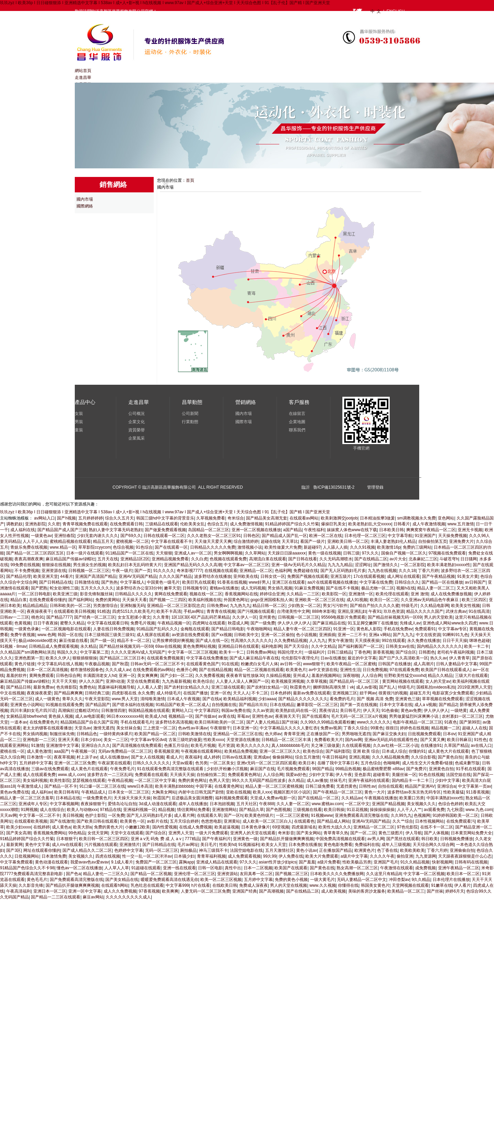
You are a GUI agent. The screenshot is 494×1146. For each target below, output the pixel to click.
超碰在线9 (270, 541)
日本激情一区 (39, 757)
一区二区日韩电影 (34, 594)
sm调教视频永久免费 (416, 518)
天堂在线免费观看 (143, 681)
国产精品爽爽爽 (68, 693)
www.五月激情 (460, 524)
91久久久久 (163, 570)
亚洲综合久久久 (95, 745)
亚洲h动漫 (115, 681)
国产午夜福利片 (216, 838)
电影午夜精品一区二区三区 (417, 722)
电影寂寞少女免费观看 (452, 693)
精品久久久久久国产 (424, 611)
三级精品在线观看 (161, 524)
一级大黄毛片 (322, 879)
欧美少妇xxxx (18, 827)
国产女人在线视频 (147, 757)
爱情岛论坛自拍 (122, 803)
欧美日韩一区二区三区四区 (103, 838)
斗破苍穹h (448, 559)
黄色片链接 (24, 663)
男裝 (79, 421)
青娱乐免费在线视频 (28, 547)
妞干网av (368, 693)
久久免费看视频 (209, 675)
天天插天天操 (182, 774)
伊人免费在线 (291, 856)
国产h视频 (66, 518)
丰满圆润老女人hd (99, 675)
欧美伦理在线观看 (392, 594)
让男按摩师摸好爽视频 (172, 640)
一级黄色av (41, 535)
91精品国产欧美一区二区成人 (183, 704)
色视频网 (422, 815)
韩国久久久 (67, 652)
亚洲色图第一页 (28, 658)
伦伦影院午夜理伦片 (299, 658)
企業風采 (136, 438)
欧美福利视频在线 (204, 599)
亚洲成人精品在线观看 (216, 862)
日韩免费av (217, 605)
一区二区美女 (222, 763)
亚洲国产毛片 (386, 862)
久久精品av (351, 798)
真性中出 (233, 868)
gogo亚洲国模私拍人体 (271, 599)
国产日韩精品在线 (55, 582)
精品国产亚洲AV (420, 786)
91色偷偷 (389, 710)
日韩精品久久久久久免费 (212, 547)
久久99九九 (401, 815)
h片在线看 (200, 885)
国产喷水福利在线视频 (132, 704)
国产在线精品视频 (215, 669)
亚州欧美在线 (245, 576)
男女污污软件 (335, 605)
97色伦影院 (407, 827)
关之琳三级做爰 (325, 745)
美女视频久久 (80, 856)
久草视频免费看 (210, 518)
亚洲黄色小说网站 (26, 704)
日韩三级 (351, 553)
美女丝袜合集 (128, 728)
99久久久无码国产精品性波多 (259, 780)
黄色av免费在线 (14, 792)
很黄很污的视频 (392, 693)
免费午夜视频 (22, 634)
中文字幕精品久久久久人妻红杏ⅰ (289, 728)
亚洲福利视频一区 (139, 809)
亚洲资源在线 (54, 570)
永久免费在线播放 (423, 640)
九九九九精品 (340, 564)
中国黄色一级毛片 (163, 582)
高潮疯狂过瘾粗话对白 (78, 710)
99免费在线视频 (24, 564)
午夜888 (266, 803)
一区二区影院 (412, 564)
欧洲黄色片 (364, 850)
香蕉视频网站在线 (241, 594)
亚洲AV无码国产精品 (138, 576)
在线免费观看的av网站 (153, 669)
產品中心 (85, 402)
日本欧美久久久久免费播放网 (337, 873)
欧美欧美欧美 (412, 850)
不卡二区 (259, 693)
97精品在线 (110, 809)
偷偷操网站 (282, 757)
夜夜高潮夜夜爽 (28, 559)
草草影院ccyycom (94, 547)
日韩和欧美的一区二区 (70, 605)
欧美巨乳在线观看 (198, 582)
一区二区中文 (357, 803)
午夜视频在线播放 (380, 798)
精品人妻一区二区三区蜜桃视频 (274, 786)
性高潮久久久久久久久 (251, 640)
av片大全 (397, 559)
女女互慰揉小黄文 (134, 617)
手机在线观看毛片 (136, 722)
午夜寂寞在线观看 (114, 763)
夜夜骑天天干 (287, 716)
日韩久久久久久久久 (151, 763)
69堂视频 (280, 827)
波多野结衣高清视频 (173, 722)
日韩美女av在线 (400, 646)
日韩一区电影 (210, 868)
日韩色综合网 (68, 675)
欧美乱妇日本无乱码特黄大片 (135, 564)
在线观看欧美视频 (30, 821)
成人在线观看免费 (39, 774)
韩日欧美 (429, 838)
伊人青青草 (459, 658)
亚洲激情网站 (224, 809)
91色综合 (144, 547)
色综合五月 (217, 524)
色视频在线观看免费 (228, 559)
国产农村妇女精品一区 (267, 687)
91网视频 (29, 809)
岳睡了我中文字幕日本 (337, 763)
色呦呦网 (391, 763)
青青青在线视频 (221, 611)
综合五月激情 (307, 757)
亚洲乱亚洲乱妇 (352, 611)
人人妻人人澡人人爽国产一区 (242, 681)
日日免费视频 (375, 669)
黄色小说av (306, 850)
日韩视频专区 (195, 588)
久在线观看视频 (356, 745)
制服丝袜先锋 (62, 733)
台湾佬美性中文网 (293, 611)
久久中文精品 (323, 646)
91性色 (480, 739)
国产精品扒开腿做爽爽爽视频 (287, 838)
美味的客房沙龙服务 (366, 891)
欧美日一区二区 (384, 599)
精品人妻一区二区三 (435, 588)
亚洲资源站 (227, 873)
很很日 (392, 728)
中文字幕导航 (400, 535)
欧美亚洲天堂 (45, 576)
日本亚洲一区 (245, 728)
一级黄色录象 (26, 628)
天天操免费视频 (452, 535)
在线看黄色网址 (228, 786)
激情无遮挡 (103, 728)
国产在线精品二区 (370, 559)
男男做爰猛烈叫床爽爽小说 (414, 716)
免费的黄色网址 (192, 780)
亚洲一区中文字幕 (84, 891)
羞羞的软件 (16, 675)
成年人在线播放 (192, 803)
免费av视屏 (330, 728)
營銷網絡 (245, 402)
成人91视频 (356, 599)
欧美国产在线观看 (290, 868)
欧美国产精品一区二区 (155, 733)
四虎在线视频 (107, 856)
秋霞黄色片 (300, 687)
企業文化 (136, 421)
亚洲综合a (446, 786)
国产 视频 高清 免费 (375, 698)
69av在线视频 (168, 646)
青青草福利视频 (211, 856)
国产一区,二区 (363, 833)
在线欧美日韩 (224, 885)
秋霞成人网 (238, 623)
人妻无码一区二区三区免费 (205, 891)
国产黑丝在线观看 (402, 838)
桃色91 (37, 617)
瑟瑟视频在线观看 (88, 780)
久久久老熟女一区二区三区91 (214, 535)
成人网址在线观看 (403, 576)
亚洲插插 (327, 634)
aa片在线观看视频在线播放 (332, 582)
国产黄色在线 (322, 868)
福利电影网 (271, 646)
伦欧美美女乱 (192, 524)
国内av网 (353, 739)
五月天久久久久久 (97, 588)
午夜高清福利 (18, 891)
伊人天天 (371, 710)
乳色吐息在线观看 (147, 885)
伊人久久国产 (91, 681)
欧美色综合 (203, 681)
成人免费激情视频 (246, 524)
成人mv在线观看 (67, 844)
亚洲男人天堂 (180, 833)
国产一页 (142, 570)
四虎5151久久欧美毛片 (133, 611)
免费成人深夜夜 (253, 885)
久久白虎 (199, 559)
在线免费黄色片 (44, 722)
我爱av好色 (296, 774)
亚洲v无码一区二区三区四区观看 (266, 763)
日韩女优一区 (272, 576)
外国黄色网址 (236, 599)
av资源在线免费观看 (190, 634)
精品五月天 (103, 541)
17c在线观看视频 (369, 576)
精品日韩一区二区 (268, 605)
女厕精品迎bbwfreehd (26, 716)
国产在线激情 (62, 821)
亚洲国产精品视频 (388, 803)
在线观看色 (304, 821)
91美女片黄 (467, 576)
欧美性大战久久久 (334, 827)
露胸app (186, 862)
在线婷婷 (41, 827)
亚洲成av (262, 757)
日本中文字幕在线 (395, 704)
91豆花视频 (357, 809)
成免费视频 (425, 868)
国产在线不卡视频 (342, 588)
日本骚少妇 (184, 856)
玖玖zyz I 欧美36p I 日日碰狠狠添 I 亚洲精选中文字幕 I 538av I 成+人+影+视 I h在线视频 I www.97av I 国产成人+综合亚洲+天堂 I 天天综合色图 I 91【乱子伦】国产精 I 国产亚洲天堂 (165, 2)
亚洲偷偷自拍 (462, 850)
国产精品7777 (59, 617)
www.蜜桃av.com (326, 803)
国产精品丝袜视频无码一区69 (395, 617)
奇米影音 (286, 833)
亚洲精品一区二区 (255, 570)
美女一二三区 (116, 739)
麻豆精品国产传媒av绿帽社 (70, 559)
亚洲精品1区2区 (135, 559)
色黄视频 (22, 623)
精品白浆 (18, 599)
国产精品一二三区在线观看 (55, 897)
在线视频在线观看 (220, 570)
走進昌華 (83, 77)
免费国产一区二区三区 (156, 862)
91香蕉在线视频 (231, 582)
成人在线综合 (52, 809)
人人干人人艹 (409, 809)
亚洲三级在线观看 (227, 687)
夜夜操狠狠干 (93, 803)
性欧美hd (227, 844)
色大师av (273, 733)
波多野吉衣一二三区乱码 (109, 774)
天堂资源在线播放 (242, 739)
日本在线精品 (282, 704)
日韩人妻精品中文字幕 (456, 663)
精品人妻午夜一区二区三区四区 (302, 628)
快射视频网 (442, 862)
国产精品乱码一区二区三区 (354, 681)
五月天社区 (246, 803)
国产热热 (109, 582)
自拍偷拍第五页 (432, 541)
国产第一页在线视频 (358, 704)
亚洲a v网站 (380, 634)
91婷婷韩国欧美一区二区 (455, 815)
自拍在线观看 (390, 786)
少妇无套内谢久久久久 (97, 535)
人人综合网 (371, 675)
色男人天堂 (219, 780)
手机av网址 (194, 611)
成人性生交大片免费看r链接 (427, 763)
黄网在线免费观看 (170, 594)
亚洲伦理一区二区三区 (194, 873)
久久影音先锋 (31, 885)
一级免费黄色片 (97, 798)
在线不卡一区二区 (436, 827)
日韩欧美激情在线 (194, 733)
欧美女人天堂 (273, 844)
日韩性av (367, 786)
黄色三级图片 (390, 833)
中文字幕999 (177, 885)
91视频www (321, 815)
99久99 (270, 856)
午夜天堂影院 (97, 698)
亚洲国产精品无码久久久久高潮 (193, 564)
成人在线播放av (114, 757)
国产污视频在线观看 (255, 611)
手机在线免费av (398, 628)
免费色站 (87, 687)
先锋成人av (410, 623)
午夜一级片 (122, 570)
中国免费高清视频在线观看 (340, 838)
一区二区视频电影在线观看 (66, 628)
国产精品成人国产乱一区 (284, 535)
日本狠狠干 (66, 838)
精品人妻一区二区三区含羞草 (27, 798)
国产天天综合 (296, 646)
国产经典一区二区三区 (94, 617)
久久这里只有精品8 (383, 873)
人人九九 (317, 640)
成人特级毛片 (168, 693)
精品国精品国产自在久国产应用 (89, 722)
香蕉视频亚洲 (166, 751)
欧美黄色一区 (132, 821)
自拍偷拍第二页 (211, 774)
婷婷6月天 (454, 891)
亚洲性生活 (350, 669)
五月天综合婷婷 (184, 821)
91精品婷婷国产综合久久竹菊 (292, 524)
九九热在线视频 (382, 570)
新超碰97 (312, 547)
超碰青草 (381, 774)
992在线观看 (393, 640)
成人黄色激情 (39, 751)
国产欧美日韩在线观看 (97, 821)
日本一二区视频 (258, 868)
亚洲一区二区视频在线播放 (256, 529)
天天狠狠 (164, 553)
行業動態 (190, 421)
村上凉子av (87, 757)
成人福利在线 (22, 529)
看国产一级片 (312, 541)
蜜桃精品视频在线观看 (70, 541)
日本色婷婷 (280, 693)
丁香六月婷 (428, 570)
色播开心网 (186, 669)
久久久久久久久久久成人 (128, 897)
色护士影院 (95, 815)
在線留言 (297, 413)
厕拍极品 (188, 850)
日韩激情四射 (113, 710)
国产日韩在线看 (302, 559)
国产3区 (13, 850)
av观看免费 (434, 809)
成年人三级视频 (395, 844)
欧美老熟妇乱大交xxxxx (369, 524)
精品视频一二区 (445, 728)
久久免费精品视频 (290, 640)
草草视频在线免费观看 (442, 698)
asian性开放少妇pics (277, 862)
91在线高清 (479, 611)
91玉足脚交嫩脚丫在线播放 (372, 623)
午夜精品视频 (120, 780)
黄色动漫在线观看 (51, 862)
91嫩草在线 (441, 885)
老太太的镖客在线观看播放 (47, 728)
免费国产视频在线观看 (307, 576)
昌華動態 (192, 402)
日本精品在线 (68, 798)
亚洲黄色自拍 (441, 768)
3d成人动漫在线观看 (157, 803)
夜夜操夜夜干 (39, 611)
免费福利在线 (367, 844)
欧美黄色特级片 (259, 815)
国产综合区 (406, 652)
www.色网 (46, 634)
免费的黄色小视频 (291, 879)
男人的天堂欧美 (438, 617)
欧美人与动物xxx (82, 809)
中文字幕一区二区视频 (424, 873)
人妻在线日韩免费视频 (113, 628)
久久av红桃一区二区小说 (396, 745)
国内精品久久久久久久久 (439, 646)
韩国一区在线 (70, 634)
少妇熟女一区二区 (304, 605)
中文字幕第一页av (474, 786)
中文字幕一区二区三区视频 (192, 652)
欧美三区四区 (474, 599)
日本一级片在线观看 (84, 553)
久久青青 (161, 617)
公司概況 (136, 413)
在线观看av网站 (304, 518)
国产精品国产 (97, 704)
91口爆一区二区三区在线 (102, 786)
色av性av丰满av (193, 728)
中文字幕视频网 (64, 803)
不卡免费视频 (26, 570)
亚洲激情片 (129, 844)
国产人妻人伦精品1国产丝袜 (272, 722)
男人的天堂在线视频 (288, 885)
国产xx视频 (221, 634)
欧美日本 (306, 763)
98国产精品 (322, 768)
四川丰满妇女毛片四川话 (33, 710)
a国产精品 (292, 529)
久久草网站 (255, 553)
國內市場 (85, 199)
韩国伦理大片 (290, 652)
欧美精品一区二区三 (405, 891)
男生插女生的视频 (89, 564)
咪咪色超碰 (479, 640)
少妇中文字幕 (321, 774)
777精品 (192, 838)
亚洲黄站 (232, 821)
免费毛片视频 (142, 623)
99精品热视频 (348, 768)
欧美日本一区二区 (463, 873)
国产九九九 (403, 634)
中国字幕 (204, 786)
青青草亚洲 (294, 733)
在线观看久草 (209, 815)
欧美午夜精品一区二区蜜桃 (351, 663)
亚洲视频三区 (344, 693)
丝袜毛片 (338, 780)
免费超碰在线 (305, 570)
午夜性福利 (314, 529)
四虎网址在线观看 (208, 623)
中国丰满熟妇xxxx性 (444, 798)
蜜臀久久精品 (72, 623)
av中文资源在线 (323, 669)
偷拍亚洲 (405, 856)
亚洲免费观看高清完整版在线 (361, 815)
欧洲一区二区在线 (325, 535)
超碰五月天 (420, 693)
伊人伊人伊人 (436, 710)
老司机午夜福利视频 (455, 652)
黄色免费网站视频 (199, 646)
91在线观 (230, 663)
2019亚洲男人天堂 (474, 687)
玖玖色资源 (394, 611)
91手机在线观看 (470, 768)
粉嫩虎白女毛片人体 (259, 663)
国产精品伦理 (18, 576)
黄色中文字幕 (37, 844)
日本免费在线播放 (305, 844)
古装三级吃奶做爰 (184, 739)
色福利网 (283, 570)
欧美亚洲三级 (65, 594)
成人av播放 (317, 780)
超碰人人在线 (474, 728)
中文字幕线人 (132, 582)
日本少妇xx (91, 739)
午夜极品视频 (97, 663)
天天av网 (8, 815)
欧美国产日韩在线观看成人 (445, 669)
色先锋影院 (66, 687)
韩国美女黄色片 (375, 885)
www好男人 (259, 582)
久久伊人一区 (244, 617)
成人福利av (41, 792)
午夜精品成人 (93, 792)
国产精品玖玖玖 (253, 704)
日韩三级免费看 (319, 786)
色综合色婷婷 (450, 803)
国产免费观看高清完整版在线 (76, 879)
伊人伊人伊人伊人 (294, 623)
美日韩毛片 (350, 710)
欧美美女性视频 (465, 605)
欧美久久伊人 (58, 658)
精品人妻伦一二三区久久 (105, 873)
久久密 (54, 524)
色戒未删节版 (467, 763)
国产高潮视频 (271, 891)
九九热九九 (240, 605)
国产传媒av (205, 716)
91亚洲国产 (425, 535)
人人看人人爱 (149, 687)
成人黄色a (61, 827)
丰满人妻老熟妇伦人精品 (393, 541)
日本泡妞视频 (222, 803)
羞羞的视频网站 (325, 675)
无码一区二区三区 (161, 850)
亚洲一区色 (220, 693)
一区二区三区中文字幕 (155, 780)
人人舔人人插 (335, 547)
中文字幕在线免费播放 (206, 658)
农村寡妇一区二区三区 (462, 716)
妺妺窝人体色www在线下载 (352, 529)
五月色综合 (371, 763)
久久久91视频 (362, 547)
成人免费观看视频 (244, 856)
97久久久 (370, 553)
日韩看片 (401, 524)
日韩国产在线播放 (394, 663)
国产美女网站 (308, 833)
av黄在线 (226, 716)
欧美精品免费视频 (240, 751)
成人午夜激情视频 (428, 524)
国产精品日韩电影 (227, 628)
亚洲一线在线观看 (179, 868)
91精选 (103, 611)
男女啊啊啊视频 (228, 553)
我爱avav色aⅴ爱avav (89, 862)
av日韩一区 (290, 663)
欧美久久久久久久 (252, 745)
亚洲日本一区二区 (49, 891)
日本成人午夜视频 (183, 698)
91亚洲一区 (343, 628)
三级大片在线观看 (471, 675)
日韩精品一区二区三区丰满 (286, 739)
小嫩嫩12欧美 (137, 827)
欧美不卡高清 (168, 611)
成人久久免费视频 (120, 891)
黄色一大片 (374, 792)
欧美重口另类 (411, 798)
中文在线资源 (428, 634)
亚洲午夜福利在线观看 (368, 780)
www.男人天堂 (125, 698)
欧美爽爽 (170, 891)
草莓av (243, 716)
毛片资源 (226, 745)
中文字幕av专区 (452, 628)
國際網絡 (85, 206)
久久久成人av (117, 669)
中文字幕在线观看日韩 (107, 623)
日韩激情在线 (86, 582)
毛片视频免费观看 (293, 768)
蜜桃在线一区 (12, 751)
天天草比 (290, 541)
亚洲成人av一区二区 (193, 553)
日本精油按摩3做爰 (377, 518)
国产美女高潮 (18, 833)
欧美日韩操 (334, 809)
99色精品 (76, 833)
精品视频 (166, 809)
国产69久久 (130, 535)
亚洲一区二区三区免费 (74, 763)
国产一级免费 (262, 623)
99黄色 (376, 728)
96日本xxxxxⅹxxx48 (125, 716)
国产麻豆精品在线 (329, 623)
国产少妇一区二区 (176, 675)
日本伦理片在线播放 (451, 879)
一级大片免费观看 (211, 833)
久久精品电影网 (434, 605)
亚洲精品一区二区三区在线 (237, 733)
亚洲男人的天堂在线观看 (252, 833)
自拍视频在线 (224, 704)
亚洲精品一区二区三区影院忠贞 (175, 605)
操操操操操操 (382, 809)
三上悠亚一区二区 (159, 728)
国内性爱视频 (164, 827)
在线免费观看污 (460, 821)
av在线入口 (481, 745)
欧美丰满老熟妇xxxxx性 (448, 564)
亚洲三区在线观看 (288, 582)
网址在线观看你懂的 (41, 850)
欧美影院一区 (334, 594)
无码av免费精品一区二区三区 (125, 751)
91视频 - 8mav (13, 646)
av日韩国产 (475, 582)
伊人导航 (413, 833)
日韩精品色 (87, 733)
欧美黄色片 (296, 669)
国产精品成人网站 (333, 821)
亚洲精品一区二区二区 (374, 827)
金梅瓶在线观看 (194, 628)
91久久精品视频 (415, 862)
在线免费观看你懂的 (47, 599)
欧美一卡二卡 (476, 646)
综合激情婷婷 (246, 541)
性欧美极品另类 (356, 862)
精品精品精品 (35, 605)
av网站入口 (44, 518)
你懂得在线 (348, 885)
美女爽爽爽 (147, 675)
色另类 (201, 763)
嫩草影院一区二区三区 (317, 704)
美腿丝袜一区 (404, 774)
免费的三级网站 (417, 547)
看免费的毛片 (342, 698)
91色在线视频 (431, 774)
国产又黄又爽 (432, 739)
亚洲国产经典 (244, 891)
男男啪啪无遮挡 (356, 733)
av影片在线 (157, 821)
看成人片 (174, 757)
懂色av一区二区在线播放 (79, 868)
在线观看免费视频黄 (165, 658)
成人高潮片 (423, 663)
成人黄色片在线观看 (89, 768)
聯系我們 (297, 430)
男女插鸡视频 (35, 733)
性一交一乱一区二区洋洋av (147, 856)
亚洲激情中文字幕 (62, 745)
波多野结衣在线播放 (212, 576)
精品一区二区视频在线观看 (259, 669)
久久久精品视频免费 (390, 757)
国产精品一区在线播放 (442, 582)
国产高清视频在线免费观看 (137, 745)
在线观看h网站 (114, 885)
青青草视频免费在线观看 (85, 524)
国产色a (73, 873)
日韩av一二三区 (14, 617)
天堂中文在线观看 (126, 833)
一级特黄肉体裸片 (115, 733)
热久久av (438, 658)
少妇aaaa (267, 698)
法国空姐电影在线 (246, 850)
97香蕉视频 (149, 891)
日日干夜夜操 (45, 623)
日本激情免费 (54, 856)
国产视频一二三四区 (167, 599)
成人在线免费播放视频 (451, 594)
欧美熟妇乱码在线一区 (296, 710)
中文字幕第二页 (94, 652)
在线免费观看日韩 (126, 524)
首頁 (190, 180)
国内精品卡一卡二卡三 (412, 780)
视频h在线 (405, 588)
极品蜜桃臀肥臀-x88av (383, 768)
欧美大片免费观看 (321, 856)
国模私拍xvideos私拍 (435, 687)
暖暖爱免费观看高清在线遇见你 (169, 879)
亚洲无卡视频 (470, 529)
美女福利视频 (35, 780)
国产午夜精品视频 (438, 576)
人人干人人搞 (35, 541)
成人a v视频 (425, 704)
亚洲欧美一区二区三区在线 (319, 599)
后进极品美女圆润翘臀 (192, 798)
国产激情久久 (385, 564)
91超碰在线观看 (146, 868)
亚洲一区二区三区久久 (280, 751)
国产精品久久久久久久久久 (303, 698)
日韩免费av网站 (260, 652)
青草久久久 (72, 698)
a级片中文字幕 (354, 856)
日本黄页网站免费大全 (471, 833)
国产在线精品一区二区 (318, 798)
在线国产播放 (195, 693)
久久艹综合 (402, 821)
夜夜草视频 (64, 757)
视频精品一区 (180, 716)
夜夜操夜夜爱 (39, 693)
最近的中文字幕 (362, 658)
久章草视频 (316, 681)
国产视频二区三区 (291, 873)
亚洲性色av (262, 716)
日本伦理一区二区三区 (365, 535)
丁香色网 (362, 652)
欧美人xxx (262, 792)
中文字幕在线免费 (376, 582)
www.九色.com (479, 809)
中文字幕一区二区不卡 (39, 815)
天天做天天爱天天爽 (213, 541)
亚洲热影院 (35, 524)
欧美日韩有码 (66, 792)
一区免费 (116, 815)
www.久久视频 (322, 885)
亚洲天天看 (68, 739)
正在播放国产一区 (322, 733)
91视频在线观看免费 (64, 704)
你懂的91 (417, 751)
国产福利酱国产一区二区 (360, 646)
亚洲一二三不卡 (352, 634)
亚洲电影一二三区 (39, 739)
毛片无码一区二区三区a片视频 (359, 716)
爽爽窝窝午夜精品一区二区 (431, 529)
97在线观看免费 (404, 669)
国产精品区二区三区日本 (122, 658)
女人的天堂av (437, 681)
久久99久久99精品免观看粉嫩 (327, 722)
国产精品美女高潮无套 (266, 518)
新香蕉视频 (383, 652)
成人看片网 (184, 815)
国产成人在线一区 (212, 640)
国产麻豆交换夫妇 (389, 733)
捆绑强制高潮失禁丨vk (333, 687)
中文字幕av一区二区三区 (246, 564)
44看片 (66, 576)
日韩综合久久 (407, 582)
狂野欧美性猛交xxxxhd (405, 675)
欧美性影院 (60, 780)
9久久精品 (421, 879)
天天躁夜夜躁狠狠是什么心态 (465, 856)
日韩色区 (251, 535)
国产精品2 (448, 704)
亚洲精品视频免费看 (170, 559)
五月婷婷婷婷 (90, 518)
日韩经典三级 (97, 693)
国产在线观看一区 (171, 547)
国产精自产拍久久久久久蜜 (374, 605)
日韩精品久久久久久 (133, 594)
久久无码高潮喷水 (335, 559)
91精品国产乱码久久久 (157, 628)
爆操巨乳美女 (333, 524)
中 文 (376, 11)
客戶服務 (299, 402)
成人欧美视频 (333, 891)
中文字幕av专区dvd (148, 739)
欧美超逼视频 (226, 827)
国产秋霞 (120, 663)
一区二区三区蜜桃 (292, 815)
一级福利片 (314, 652)
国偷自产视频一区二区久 (403, 553)
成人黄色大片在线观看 (448, 751)
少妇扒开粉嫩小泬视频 (227, 768)
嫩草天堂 (172, 588)
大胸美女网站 (164, 792)
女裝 (79, 413)
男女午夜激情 (340, 640)
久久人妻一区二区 (293, 803)
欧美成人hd (155, 716)
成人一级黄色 (47, 698)
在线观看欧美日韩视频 (74, 611)
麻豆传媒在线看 (73, 640)
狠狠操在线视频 (56, 564)
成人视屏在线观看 (153, 634)
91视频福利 (248, 844)
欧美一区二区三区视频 (221, 879)
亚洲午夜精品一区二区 (458, 868)
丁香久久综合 (355, 728)
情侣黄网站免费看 (193, 809)
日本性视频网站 (429, 821)
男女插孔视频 (280, 588)
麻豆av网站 (93, 897)
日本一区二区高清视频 (47, 669)
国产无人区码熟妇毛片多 (343, 570)
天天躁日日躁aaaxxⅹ (287, 553)
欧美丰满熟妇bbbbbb (174, 786)
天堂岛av (82, 728)
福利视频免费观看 (231, 798)
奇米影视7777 (189, 570)
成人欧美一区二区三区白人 (267, 821)
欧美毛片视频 (203, 745)
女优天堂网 (97, 833)
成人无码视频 (253, 588)
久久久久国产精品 (175, 576)
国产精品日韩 (18, 687)
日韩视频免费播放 (456, 838)
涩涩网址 (363, 564)
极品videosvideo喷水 (38, 640)
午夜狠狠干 (220, 728)
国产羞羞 (307, 862)
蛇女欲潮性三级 (64, 588)
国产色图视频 (278, 809)
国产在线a (211, 698)
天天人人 (241, 693)
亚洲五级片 (340, 576)
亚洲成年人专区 (33, 803)
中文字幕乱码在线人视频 (60, 663)
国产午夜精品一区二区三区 (337, 792)
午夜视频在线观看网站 (201, 751)
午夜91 (374, 611)
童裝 (79, 430)
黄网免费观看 (41, 675)
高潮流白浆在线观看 (267, 559)
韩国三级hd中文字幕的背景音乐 (165, 518)
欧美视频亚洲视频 (287, 681)
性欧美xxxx (213, 739)
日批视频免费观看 (424, 733)
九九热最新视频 (176, 681)
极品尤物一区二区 (377, 588)
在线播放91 (431, 745)
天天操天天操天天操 (132, 798)
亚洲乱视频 (359, 757)
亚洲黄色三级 (407, 698)
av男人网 (375, 838)
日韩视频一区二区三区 (88, 570)
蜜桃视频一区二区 (132, 541)
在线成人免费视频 (195, 827)
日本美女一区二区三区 (128, 792)
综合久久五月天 (119, 518)
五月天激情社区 (279, 850)
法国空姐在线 (458, 774)
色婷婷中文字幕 (128, 850)
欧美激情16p (388, 547)
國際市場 (243, 421)
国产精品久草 (251, 809)
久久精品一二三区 (302, 594)
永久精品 (88, 646)
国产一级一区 (102, 640)
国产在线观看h (315, 716)
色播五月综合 (176, 745)
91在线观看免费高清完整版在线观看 (170, 768)
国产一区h (233, 815)
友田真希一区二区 (256, 873)
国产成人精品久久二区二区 (87, 850)
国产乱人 (387, 687)
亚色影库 (362, 774)
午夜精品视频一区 (173, 623)
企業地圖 (297, 421)
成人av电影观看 (89, 716)
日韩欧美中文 (246, 634)
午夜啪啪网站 (259, 628)
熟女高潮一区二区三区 (357, 868)
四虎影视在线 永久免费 (133, 693)
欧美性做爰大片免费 (283, 547)
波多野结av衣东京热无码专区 (414, 792)
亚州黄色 (267, 617)
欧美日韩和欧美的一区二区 (219, 722)
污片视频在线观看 (100, 844)
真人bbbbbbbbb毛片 (289, 745)
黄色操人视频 (60, 716)
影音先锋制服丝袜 (96, 594)
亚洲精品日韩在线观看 (238, 646)
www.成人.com (71, 774)
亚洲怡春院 (64, 535)
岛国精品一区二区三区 (208, 529)
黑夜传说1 (328, 710)
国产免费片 (416, 768)
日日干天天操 (455, 640)
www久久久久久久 (373, 722)
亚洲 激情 (419, 594)
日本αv (449, 733)
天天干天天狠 (64, 681)
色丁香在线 (387, 850)
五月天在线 (107, 559)
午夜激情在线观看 (396, 868)
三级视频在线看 (307, 809)
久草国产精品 (456, 745)
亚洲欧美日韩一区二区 (347, 541)
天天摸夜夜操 (367, 640)
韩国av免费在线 (235, 710)
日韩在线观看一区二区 (164, 535)
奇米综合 (235, 518)
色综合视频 (123, 547)
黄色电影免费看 (338, 844)
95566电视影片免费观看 (343, 617)
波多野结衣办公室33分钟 (139, 588)
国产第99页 (469, 722)
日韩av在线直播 (236, 757)
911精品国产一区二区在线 (129, 553)
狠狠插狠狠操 (84, 658)
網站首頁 (83, 70)
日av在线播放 (332, 658)
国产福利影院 (338, 751)
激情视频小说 (249, 547)
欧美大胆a (82, 827)
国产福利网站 (80, 599)
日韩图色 (427, 652)
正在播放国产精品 (335, 850)
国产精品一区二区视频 (151, 873)
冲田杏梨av (399, 879)
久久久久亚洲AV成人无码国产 (138, 652)
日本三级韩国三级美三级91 (109, 634)
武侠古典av (456, 611)
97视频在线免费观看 (447, 553)
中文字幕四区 (207, 710)
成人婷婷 (211, 757)
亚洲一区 (127, 675)
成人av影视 (366, 687)
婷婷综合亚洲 (272, 594)
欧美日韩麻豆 (459, 739)
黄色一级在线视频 (324, 553)
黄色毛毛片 (37, 879)
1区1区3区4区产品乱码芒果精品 (200, 617)
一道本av (18, 722)
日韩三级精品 (339, 652)
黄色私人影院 (368, 628)
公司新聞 (190, 413)
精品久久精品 (440, 675)
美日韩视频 (72, 815)
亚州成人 (301, 675)
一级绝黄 (458, 710)
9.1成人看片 (122, 862)
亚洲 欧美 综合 (366, 751)
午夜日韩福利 (334, 757)
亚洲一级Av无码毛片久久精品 (298, 564)
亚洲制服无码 (132, 605)
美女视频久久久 (421, 803)
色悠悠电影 (211, 821)
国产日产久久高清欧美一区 (403, 658)
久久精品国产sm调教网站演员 (27, 652)
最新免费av (43, 687)
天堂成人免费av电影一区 (273, 798)
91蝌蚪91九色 (455, 634)
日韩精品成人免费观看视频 (53, 646)
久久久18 (407, 570)
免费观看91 (425, 628)
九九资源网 (425, 856)
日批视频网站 (26, 856)
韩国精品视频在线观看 (148, 710)
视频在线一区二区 (205, 594)
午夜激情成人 (29, 786)
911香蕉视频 (477, 792)
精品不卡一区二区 (133, 640)
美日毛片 (208, 844)
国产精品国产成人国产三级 (62, 529)
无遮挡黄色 (346, 786)
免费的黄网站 (107, 599)
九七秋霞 (455, 809)
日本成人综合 (394, 751)
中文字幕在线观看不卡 (171, 541)
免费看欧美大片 (328, 739)
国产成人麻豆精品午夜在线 (254, 658)
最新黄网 (14, 844)
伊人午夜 (344, 774)
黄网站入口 (182, 710)
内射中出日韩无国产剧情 (201, 792)
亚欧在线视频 (238, 792)
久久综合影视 (423, 757)
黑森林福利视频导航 (116, 687)
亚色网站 (446, 518)
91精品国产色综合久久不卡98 (27, 868)
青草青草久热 (336, 833)
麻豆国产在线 (262, 768)
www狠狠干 (313, 663)
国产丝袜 (435, 891)
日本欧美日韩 (391, 529)
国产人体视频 (436, 833)
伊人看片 (462, 885)
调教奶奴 (14, 524)
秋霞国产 (161, 798)
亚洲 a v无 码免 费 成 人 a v (157, 838)
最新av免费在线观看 (311, 693)
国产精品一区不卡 (60, 786)
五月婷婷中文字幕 (35, 763)
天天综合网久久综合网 (433, 844)
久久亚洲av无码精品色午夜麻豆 (430, 599)
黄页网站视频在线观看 (402, 681)
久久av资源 (262, 710)
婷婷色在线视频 (414, 728)
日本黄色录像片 (255, 827)
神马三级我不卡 (213, 850)
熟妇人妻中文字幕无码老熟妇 (115, 529)
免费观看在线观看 (151, 774)
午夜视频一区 (83, 751)
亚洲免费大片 (461, 541)
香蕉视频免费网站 (49, 833)
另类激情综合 (105, 605)
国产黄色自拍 (450, 757)
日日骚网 (468, 559)
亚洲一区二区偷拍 (277, 634)
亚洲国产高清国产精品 (95, 576)
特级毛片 (409, 605)
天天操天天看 (134, 599)
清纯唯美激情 (152, 698)
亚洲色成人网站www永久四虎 (450, 623)
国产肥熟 (39, 588)
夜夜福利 (193, 757)
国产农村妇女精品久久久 (186, 687)
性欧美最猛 (453, 792)
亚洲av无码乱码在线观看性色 (391, 739)
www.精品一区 (63, 547)
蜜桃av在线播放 (224, 588)
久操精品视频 (278, 675)
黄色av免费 (411, 710)
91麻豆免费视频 (309, 588)
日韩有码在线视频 (471, 862)
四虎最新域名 (304, 827)
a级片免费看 (328, 862)
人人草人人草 (116, 868)
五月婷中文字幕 (258, 879)
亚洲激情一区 (361, 594)
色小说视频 (306, 634)
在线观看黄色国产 (202, 663)
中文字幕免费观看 (16, 862)
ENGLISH (396, 11)
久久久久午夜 (382, 856)
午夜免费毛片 (122, 768)
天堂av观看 (182, 763)
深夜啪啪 (351, 675)
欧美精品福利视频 (239, 698)
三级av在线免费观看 (50, 768)
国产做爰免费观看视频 (165, 529)
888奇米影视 (323, 611)
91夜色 (450, 722)
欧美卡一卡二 (231, 652)
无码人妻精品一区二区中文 (361, 879)
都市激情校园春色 (86, 669)
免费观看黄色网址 (244, 774)
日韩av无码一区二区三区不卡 (157, 663)
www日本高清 (140, 786)
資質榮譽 (136, 430)
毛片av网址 (187, 844)
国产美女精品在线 (121, 879)
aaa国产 (61, 751)
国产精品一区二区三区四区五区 (35, 553)
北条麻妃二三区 (423, 559)
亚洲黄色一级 (245, 838)
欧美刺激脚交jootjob (339, 518)
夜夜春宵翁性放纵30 (244, 675)
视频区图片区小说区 (291, 792)
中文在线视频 (12, 693)
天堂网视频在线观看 (410, 885)
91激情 (37, 745)
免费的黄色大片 (108, 827)
